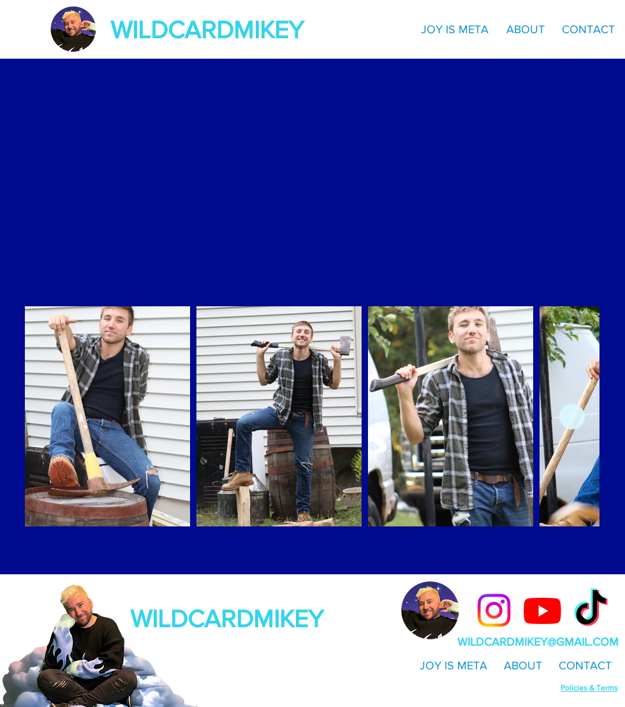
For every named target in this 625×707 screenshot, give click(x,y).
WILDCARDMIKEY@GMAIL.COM (538, 642)
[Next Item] (572, 416)
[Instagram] (494, 610)
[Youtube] (542, 610)
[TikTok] (591, 610)
